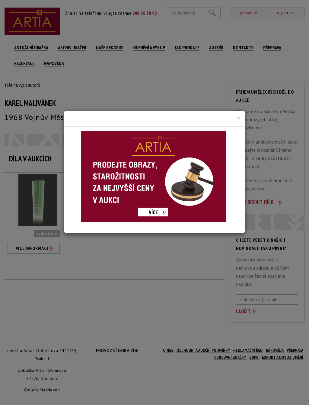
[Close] (238, 118)
